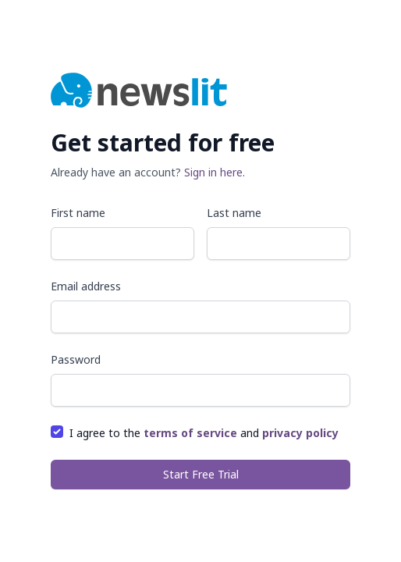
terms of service (190, 432)
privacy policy (300, 432)
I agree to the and (204, 432)
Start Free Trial (201, 474)
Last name (234, 212)
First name (78, 212)
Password (76, 359)
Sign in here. (214, 172)
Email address (86, 286)
